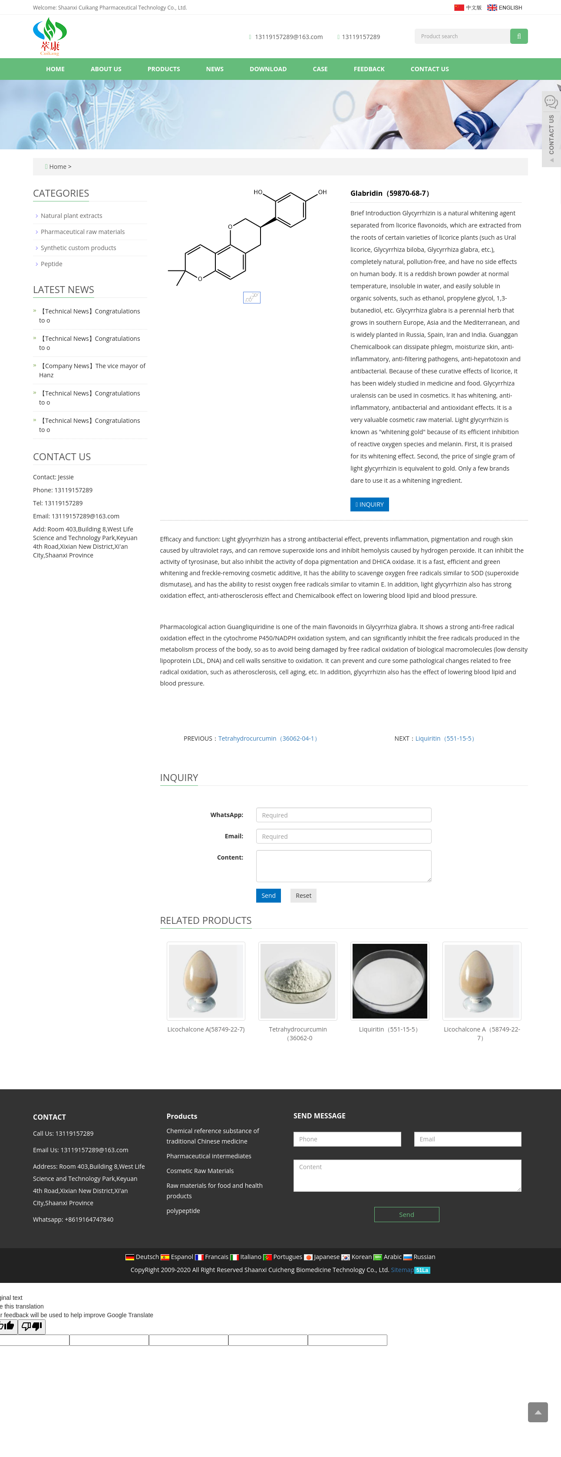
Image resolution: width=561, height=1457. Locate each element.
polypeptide (183, 1210)
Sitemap (402, 1270)
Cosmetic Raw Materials (200, 1171)
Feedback (369, 69)
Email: (234, 836)
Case (320, 69)
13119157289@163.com (289, 37)
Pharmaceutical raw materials (83, 231)
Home (55, 69)
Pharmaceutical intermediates (209, 1156)
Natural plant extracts (71, 215)
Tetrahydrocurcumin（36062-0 (298, 1033)
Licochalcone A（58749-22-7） (482, 1033)
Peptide (52, 264)
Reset (303, 895)
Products (164, 69)
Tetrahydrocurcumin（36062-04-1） (269, 738)
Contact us (430, 69)
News (215, 69)
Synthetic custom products (78, 248)
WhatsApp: (227, 815)
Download (268, 69)
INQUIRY (370, 504)
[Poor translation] (32, 1327)
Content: (230, 857)
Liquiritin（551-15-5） (447, 738)
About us (106, 69)
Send (268, 895)
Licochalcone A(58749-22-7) (205, 1029)
